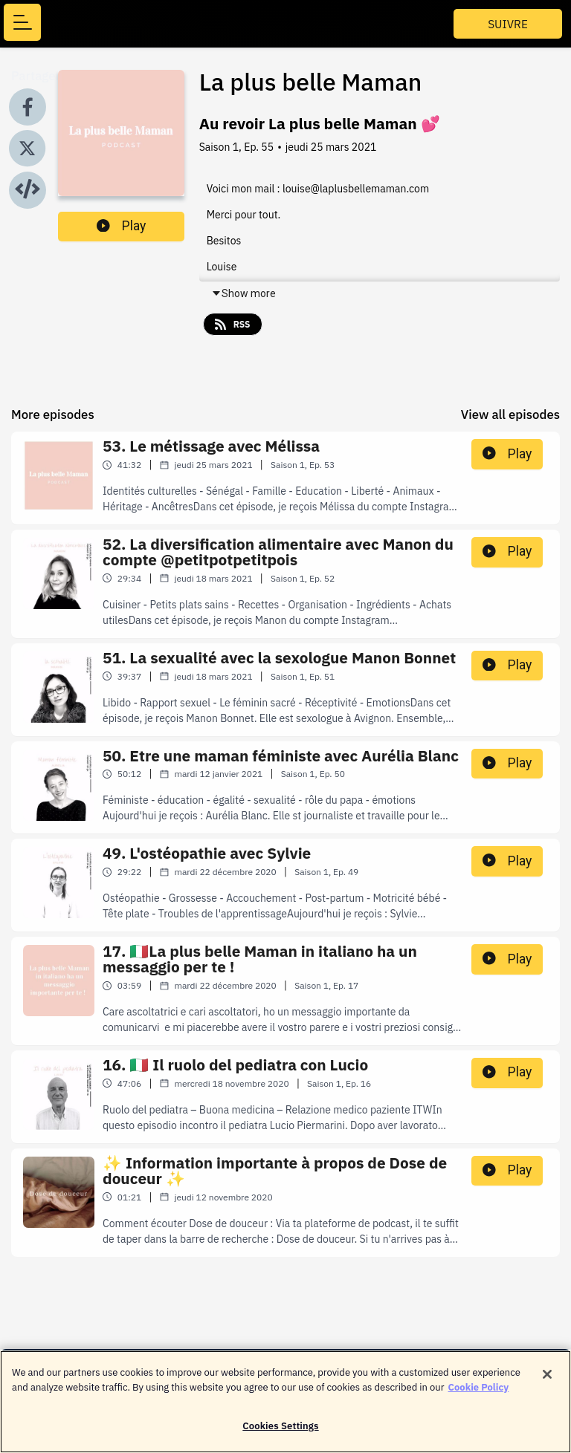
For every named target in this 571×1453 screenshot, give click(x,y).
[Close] (547, 1381)
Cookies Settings (280, 1433)
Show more (243, 293)
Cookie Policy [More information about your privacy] (478, 1394)
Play (121, 225)
